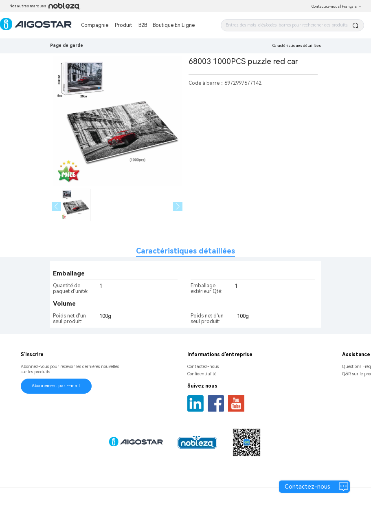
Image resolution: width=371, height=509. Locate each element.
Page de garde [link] (66, 45)
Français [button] (352, 6)
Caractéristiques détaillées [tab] (185, 251)
